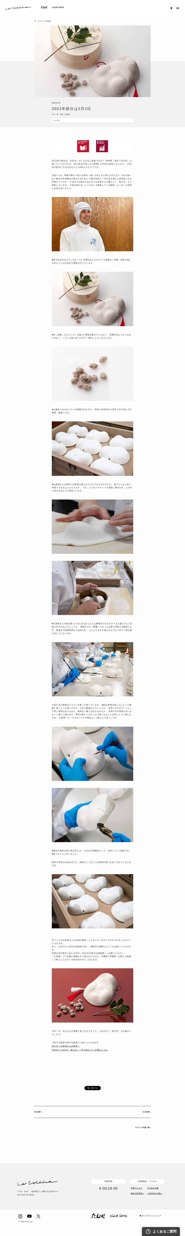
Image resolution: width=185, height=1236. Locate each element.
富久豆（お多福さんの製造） (66, 1046)
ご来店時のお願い (155, 1193)
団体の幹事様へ (137, 1193)
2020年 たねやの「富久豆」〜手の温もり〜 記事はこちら (80, 1050)
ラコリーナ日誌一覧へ (143, 1127)
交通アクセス (136, 1188)
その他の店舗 (153, 1188)
